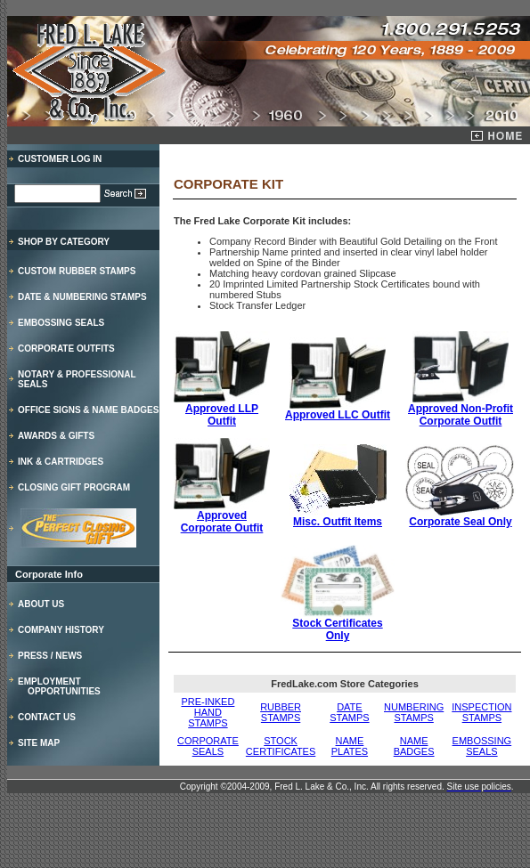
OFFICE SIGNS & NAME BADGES (88, 410)
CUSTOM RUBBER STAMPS (76, 271)
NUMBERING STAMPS (414, 712)
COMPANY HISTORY (61, 630)
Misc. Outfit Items (338, 517)
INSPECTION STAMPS (481, 712)
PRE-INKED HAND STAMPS (207, 712)
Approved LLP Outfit (222, 410)
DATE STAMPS (349, 712)
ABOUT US (41, 604)
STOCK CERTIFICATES (280, 746)
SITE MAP (39, 743)
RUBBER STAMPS (280, 712)
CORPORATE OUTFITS (66, 348)
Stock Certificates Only (338, 624)
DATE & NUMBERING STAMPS (82, 297)
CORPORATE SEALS (208, 746)
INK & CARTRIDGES (60, 461)
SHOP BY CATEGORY (64, 242)
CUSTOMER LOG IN (60, 159)
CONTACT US (47, 717)
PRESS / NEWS (50, 656)
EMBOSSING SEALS (61, 323)
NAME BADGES (414, 746)
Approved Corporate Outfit (222, 516)
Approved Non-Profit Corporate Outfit (460, 410)
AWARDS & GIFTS (56, 436)
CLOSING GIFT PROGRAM (74, 487)
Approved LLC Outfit (337, 415)
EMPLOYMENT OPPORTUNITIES (59, 686)
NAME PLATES (349, 746)
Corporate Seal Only (460, 517)
